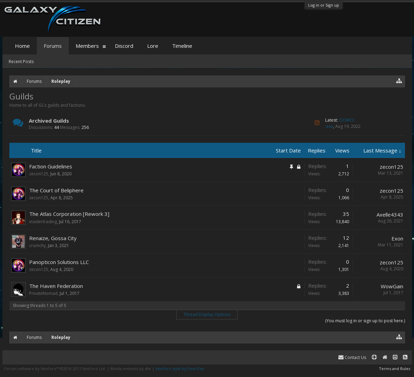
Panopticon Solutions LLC (59, 261)
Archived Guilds (49, 120)
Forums (53, 45)
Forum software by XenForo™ (55, 368)
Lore (152, 45)
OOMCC (347, 120)
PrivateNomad (43, 293)
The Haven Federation (56, 285)
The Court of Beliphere (56, 190)
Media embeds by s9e (130, 368)
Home (22, 45)
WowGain (392, 286)
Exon (397, 238)
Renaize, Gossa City (53, 238)
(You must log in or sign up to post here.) (365, 321)
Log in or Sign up (323, 5)
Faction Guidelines (50, 166)
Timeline (182, 45)
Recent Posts (21, 61)
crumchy (37, 245)
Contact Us (352, 357)
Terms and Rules (394, 368)
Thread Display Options (207, 314)
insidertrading (43, 222)
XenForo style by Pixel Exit (179, 368)
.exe (329, 126)
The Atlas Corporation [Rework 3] (69, 213)
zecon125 (38, 174)
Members (87, 45)
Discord (124, 45)
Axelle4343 (390, 214)
